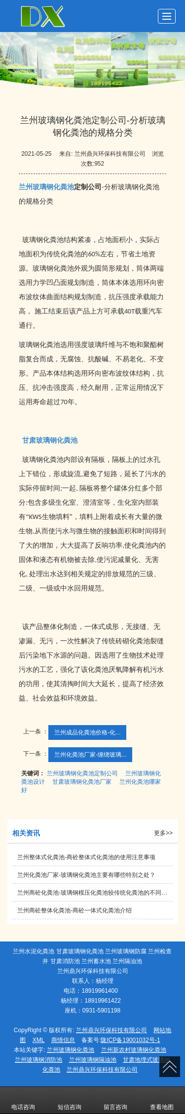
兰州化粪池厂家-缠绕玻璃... (90, 754)
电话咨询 (23, 1100)
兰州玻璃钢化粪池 (70, 1049)
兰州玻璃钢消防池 (38, 1059)
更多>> (163, 833)
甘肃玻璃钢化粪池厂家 (81, 781)
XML (39, 1040)
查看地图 (162, 1100)
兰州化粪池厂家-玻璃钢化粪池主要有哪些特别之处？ (86, 874)
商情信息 (63, 1040)
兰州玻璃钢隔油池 (92, 1059)
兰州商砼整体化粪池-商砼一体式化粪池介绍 (74, 910)
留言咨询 (115, 1100)
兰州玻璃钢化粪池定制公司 (82, 773)
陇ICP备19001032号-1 (130, 1040)
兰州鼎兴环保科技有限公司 (111, 1030)
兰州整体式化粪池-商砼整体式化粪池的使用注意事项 (86, 857)
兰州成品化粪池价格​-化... (87, 732)
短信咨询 (69, 1100)
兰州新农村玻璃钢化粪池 (133, 1049)
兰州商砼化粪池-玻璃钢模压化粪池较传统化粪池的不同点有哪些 (95, 892)
